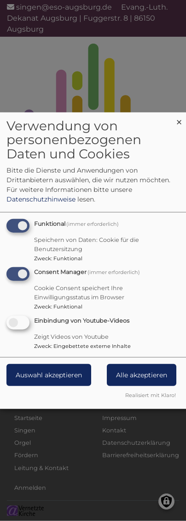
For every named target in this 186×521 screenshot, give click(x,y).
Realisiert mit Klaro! (150, 395)
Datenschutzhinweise (41, 199)
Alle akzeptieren (141, 375)
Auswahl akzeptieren (49, 375)
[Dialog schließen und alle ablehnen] (179, 117)
